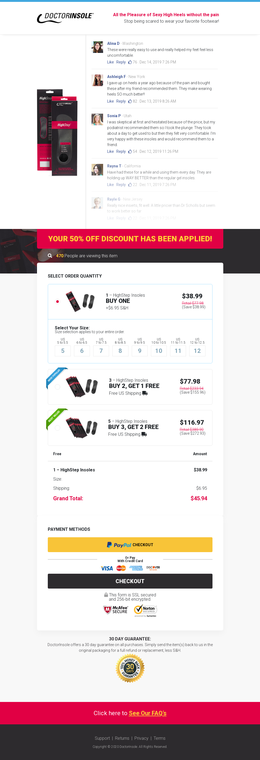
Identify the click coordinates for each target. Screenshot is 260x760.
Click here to (130, 713)
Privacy (141, 738)
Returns (122, 738)
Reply (121, 62)
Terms (160, 738)
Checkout (130, 545)
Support (102, 738)
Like (110, 62)
